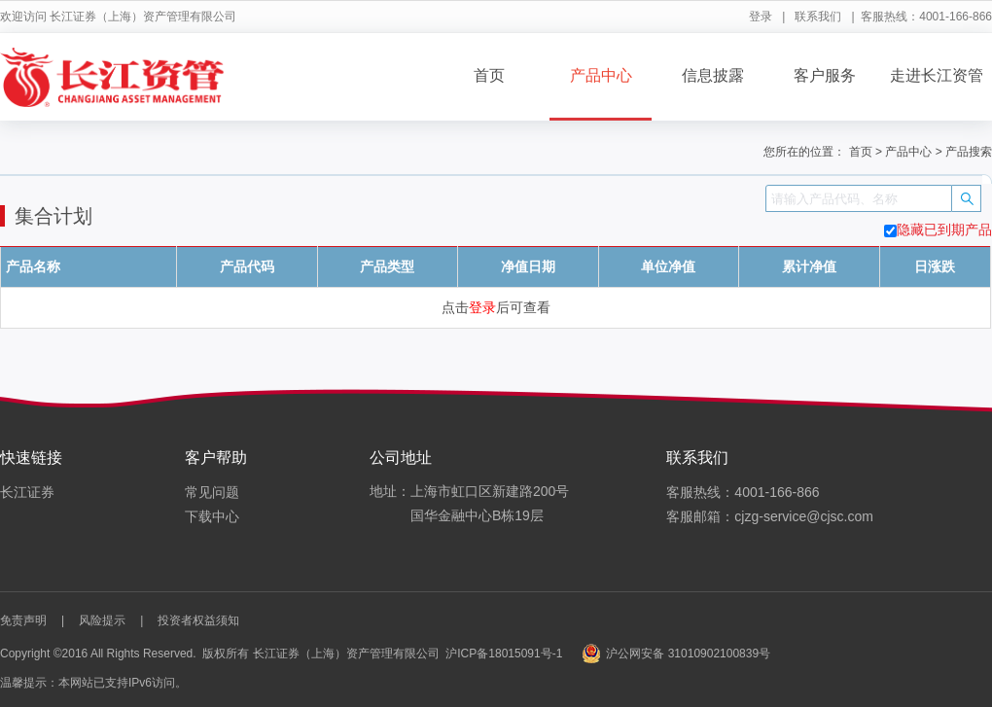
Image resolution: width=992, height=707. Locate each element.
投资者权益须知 (198, 620)
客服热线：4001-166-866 (742, 492)
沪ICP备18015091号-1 (503, 653)
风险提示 (102, 620)
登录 (760, 16)
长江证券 (27, 492)
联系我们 (818, 16)
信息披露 (713, 75)
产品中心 (601, 75)
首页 (489, 75)
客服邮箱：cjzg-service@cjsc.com (769, 516)
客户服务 (825, 75)
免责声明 (23, 620)
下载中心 (212, 516)
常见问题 (212, 492)
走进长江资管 (936, 75)
